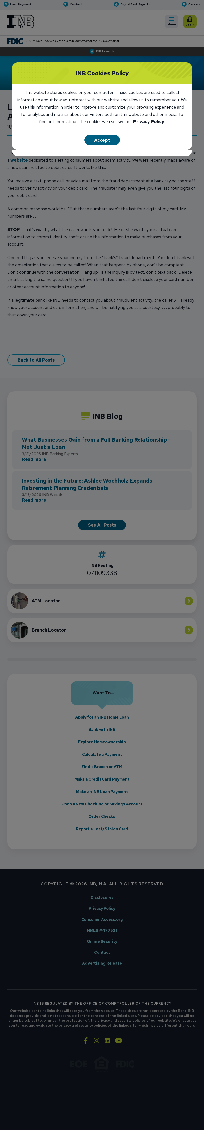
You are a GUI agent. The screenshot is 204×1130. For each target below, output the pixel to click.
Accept (102, 140)
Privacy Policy (148, 122)
